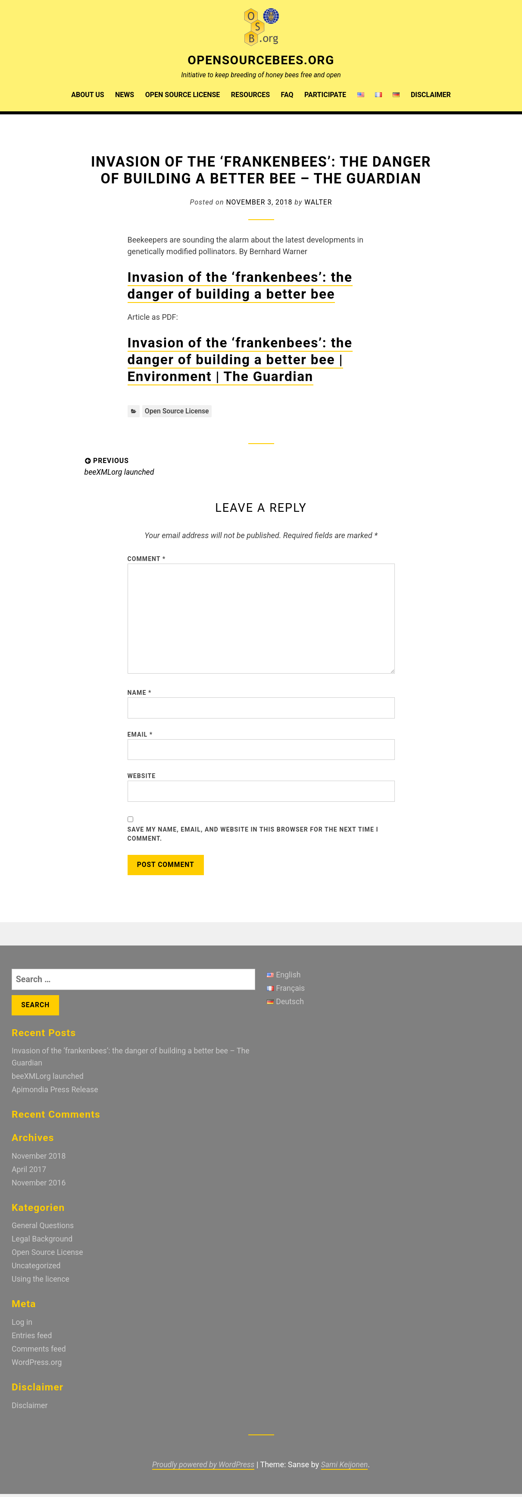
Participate (325, 94)
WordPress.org (37, 1366)
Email (140, 738)
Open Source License (182, 94)
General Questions (43, 1231)
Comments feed (39, 1353)
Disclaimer (431, 94)
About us (87, 94)
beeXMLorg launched (48, 1083)
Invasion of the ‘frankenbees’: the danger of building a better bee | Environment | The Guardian (244, 359)
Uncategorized (37, 1271)
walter (319, 202)
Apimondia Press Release (56, 1096)
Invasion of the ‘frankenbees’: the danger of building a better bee (244, 285)
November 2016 (39, 1188)
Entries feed (32, 1340)
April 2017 (29, 1175)
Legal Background (43, 1244)
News (124, 94)
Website (142, 780)
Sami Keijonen (345, 1467)
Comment (147, 558)
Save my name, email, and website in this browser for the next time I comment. (253, 840)
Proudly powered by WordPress (203, 1467)
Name (140, 696)
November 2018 (39, 1162)
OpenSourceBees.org (260, 60)
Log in (22, 1326)
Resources (250, 94)
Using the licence (41, 1284)
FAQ (287, 94)
